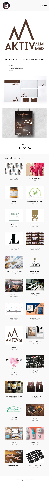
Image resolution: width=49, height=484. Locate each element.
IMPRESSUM (19, 480)
